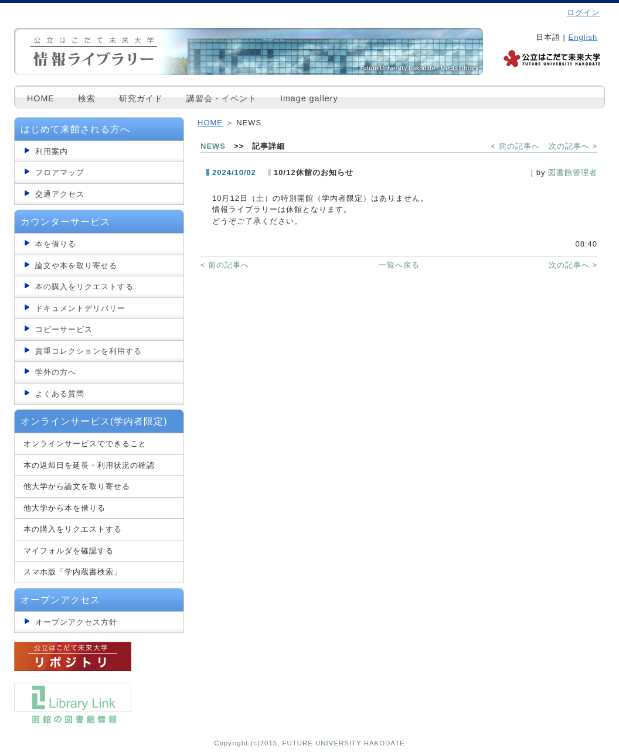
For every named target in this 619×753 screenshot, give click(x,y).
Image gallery (309, 98)
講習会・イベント (221, 98)
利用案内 (51, 151)
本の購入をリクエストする (84, 286)
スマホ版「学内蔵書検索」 (72, 571)
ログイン (583, 12)
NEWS (213, 146)
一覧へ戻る (399, 265)
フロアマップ (59, 172)
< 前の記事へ (515, 146)
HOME (41, 98)
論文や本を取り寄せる (76, 265)
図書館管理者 (572, 172)
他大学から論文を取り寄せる (76, 486)
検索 (87, 98)
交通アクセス (59, 194)
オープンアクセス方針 (76, 622)
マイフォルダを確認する (68, 550)
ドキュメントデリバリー (80, 308)
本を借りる (55, 243)
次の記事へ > (573, 146)
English (583, 37)
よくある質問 (59, 393)
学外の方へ (55, 372)
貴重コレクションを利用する (88, 351)
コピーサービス (64, 329)
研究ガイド (141, 98)
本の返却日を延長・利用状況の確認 (89, 465)
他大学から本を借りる (64, 508)
